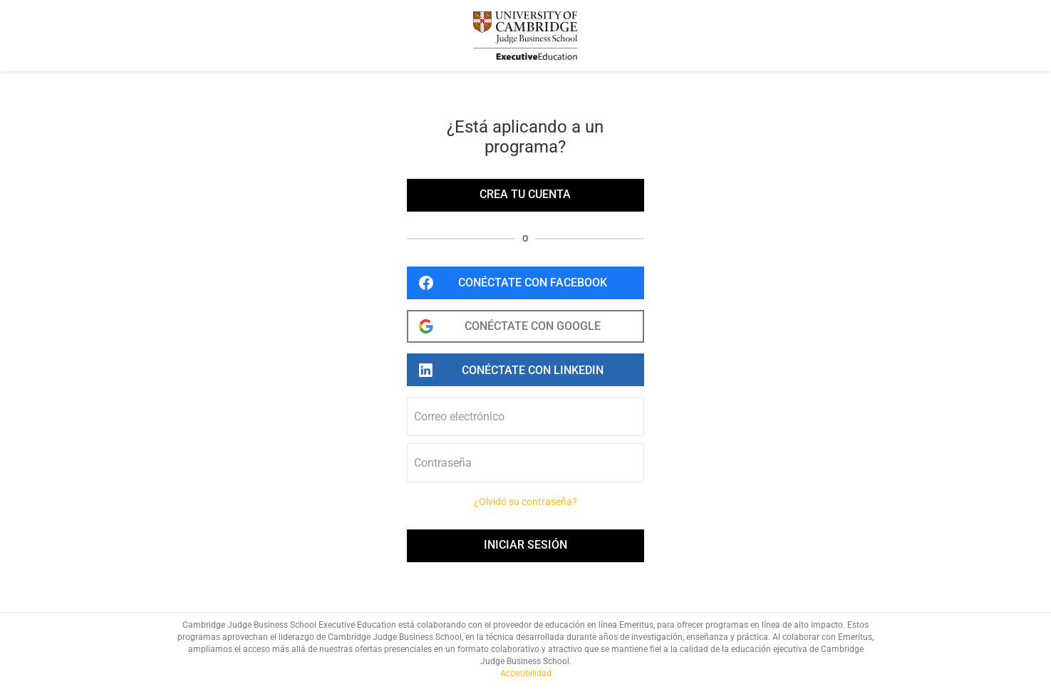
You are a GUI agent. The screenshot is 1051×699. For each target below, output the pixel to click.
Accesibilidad (526, 673)
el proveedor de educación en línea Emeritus (569, 625)
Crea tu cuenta (525, 194)
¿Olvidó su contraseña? (525, 502)
